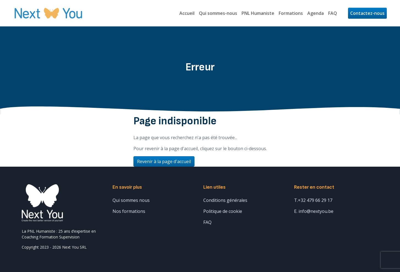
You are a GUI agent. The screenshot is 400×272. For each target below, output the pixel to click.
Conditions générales (225, 200)
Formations (291, 13)
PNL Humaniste (258, 13)
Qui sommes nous (131, 200)
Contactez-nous (367, 13)
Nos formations (129, 211)
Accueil (186, 13)
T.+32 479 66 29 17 (313, 200)
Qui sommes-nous (218, 13)
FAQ (332, 13)
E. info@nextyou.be (313, 211)
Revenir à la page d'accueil (164, 161)
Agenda (315, 13)
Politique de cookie (222, 211)
